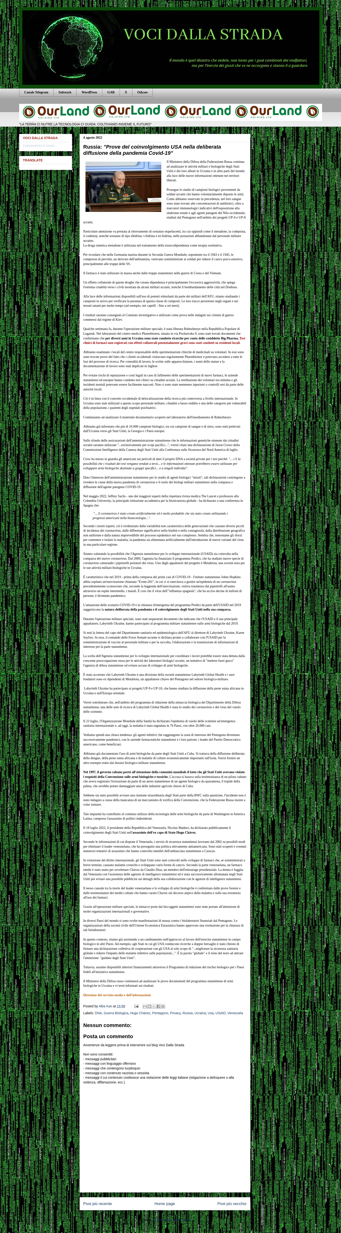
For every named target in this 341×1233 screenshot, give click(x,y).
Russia (188, 1013)
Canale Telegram (36, 92)
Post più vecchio (231, 1203)
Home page (164, 1203)
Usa (211, 1013)
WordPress (89, 92)
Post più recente (97, 1203)
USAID (220, 1013)
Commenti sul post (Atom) (172, 1220)
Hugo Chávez (140, 1013)
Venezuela (235, 1013)
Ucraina (200, 1013)
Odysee (142, 92)
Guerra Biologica (116, 1013)
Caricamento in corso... (40, 145)
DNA (98, 1013)
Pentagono (160, 1013)
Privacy (175, 1013)
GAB (110, 92)
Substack (64, 92)
